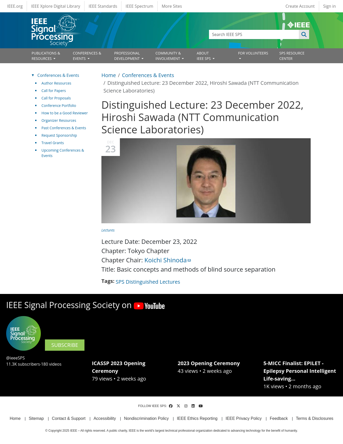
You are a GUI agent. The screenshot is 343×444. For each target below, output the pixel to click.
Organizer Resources (59, 120)
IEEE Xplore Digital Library (55, 6)
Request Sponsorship (59, 135)
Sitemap (36, 418)
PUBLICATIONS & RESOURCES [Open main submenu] (46, 56)
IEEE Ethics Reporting (197, 418)
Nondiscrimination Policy (146, 418)
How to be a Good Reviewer (65, 112)
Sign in (329, 6)
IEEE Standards (103, 6)
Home (108, 75)
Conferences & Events (148, 75)
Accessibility (104, 418)
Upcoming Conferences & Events (63, 153)
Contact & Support (68, 418)
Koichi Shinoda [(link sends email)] (168, 260)
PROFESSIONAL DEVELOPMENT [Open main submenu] (127, 56)
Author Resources (56, 83)
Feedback (279, 418)
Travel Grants (53, 142)
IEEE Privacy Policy (244, 418)
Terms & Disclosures (315, 418)
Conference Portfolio (59, 105)
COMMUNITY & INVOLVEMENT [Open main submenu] (168, 56)
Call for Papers (54, 90)
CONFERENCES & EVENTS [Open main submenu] (87, 56)
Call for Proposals (56, 98)
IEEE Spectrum (139, 6)
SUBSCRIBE (64, 344)
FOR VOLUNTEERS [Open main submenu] (253, 53)
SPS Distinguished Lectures (148, 281)
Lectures (108, 230)
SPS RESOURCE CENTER (291, 56)
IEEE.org (15, 6)
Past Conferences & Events (64, 127)
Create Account (300, 6)
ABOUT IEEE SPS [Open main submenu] (204, 56)
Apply (304, 34)
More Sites (172, 6)
